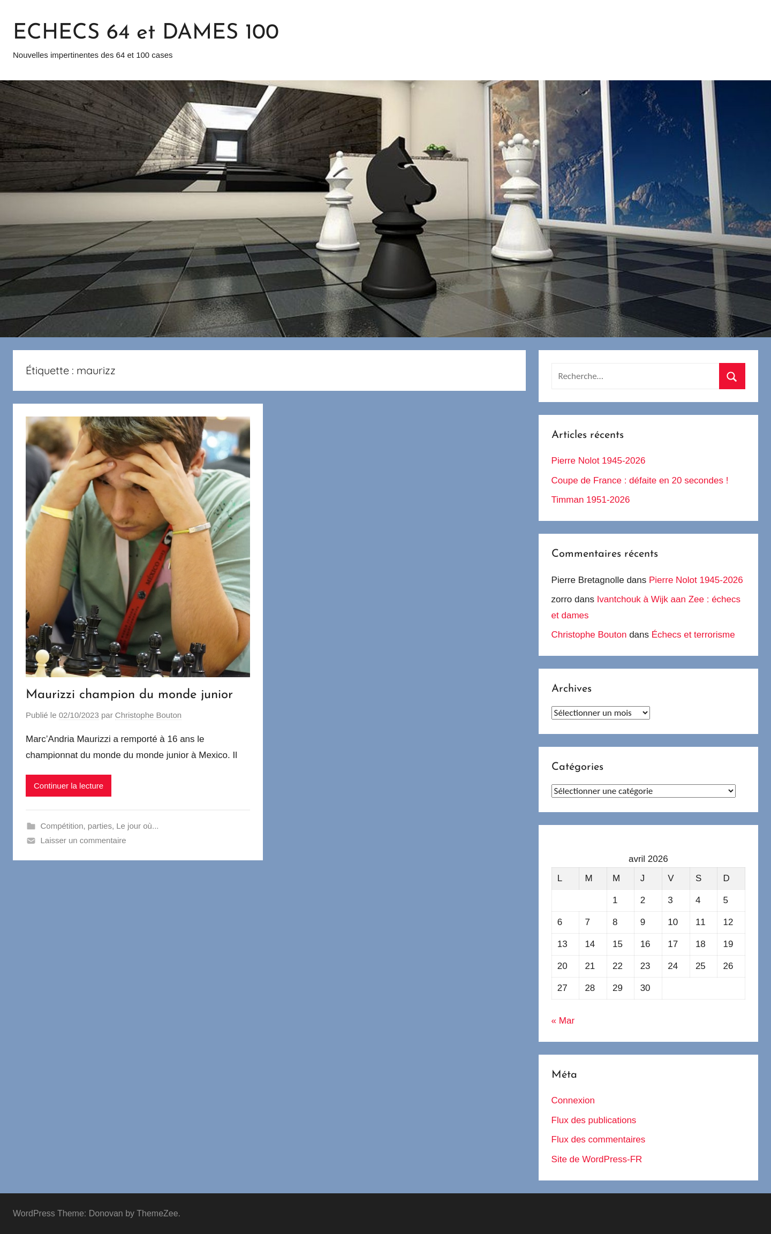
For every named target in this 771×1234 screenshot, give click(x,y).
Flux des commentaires (598, 1139)
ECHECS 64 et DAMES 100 (146, 33)
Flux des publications (594, 1120)
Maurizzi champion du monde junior (129, 694)
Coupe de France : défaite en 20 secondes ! (640, 480)
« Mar (563, 1021)
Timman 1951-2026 (590, 500)
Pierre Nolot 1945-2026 (598, 461)
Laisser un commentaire (83, 840)
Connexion (573, 1100)
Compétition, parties (76, 825)
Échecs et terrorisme (693, 635)
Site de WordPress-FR (596, 1159)
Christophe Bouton (148, 715)
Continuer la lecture (68, 785)
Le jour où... (137, 825)
